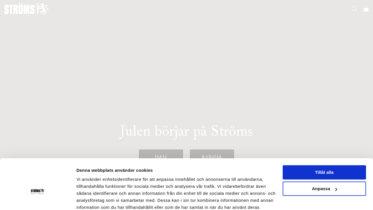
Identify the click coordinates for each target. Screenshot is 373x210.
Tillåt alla (324, 140)
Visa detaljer (89, 198)
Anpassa (324, 156)
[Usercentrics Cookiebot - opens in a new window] (37, 198)
